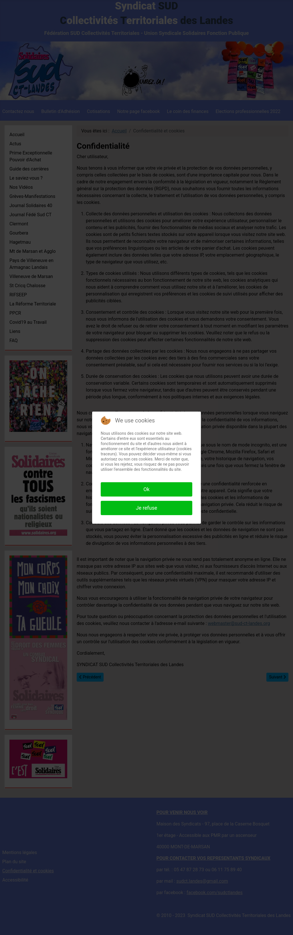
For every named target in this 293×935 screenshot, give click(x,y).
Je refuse (146, 508)
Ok (146, 489)
